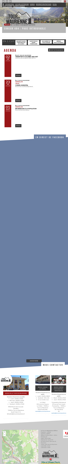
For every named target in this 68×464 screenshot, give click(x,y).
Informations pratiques (43, 4)
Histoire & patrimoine (22, 4)
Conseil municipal (21, 85)
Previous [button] (4, 14)
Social (55, 4)
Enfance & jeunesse (19, 6)
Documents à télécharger (46, 41)
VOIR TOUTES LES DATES (56, 50)
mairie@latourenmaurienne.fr (43, 411)
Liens (54, 1)
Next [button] (63, 14)
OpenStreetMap (35, 462)
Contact (59, 1)
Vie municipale (9, 4)
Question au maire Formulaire (34, 42)
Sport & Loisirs (7, 6)
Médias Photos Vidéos (58, 41)
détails (18, 75)
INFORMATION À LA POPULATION (25, 108)
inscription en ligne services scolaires (21, 42)
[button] (4, 432)
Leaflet (30, 462)
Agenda (32, 4)
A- (3, 1)
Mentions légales (48, 1)
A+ (10, 1)
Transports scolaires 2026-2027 (26, 56)
